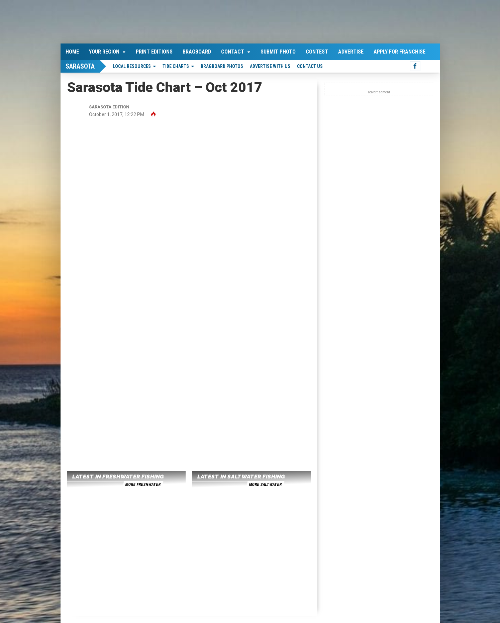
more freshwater (143, 484)
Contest (317, 52)
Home (72, 52)
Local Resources (132, 66)
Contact (232, 52)
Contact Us (310, 66)
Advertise (351, 52)
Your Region (104, 52)
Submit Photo (278, 52)
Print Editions (154, 52)
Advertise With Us (270, 66)
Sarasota (80, 66)
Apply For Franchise (399, 52)
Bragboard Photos (222, 66)
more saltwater (265, 484)
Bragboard (197, 52)
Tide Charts (176, 66)
